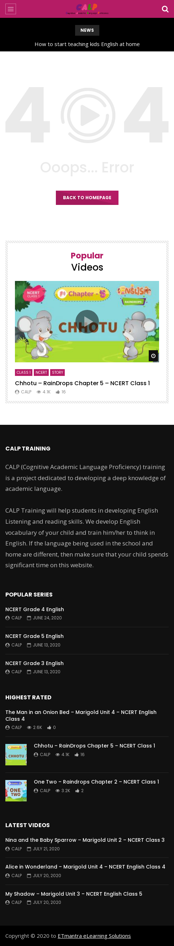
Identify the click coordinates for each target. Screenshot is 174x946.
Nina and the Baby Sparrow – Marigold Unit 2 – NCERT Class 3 (85, 840)
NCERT (41, 372)
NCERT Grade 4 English (34, 609)
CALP (26, 392)
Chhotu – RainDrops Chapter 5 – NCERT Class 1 (82, 383)
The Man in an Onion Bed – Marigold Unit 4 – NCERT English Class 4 (81, 716)
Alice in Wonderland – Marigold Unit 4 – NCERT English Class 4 (85, 866)
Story (57, 372)
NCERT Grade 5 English (34, 636)
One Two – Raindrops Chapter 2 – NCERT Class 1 (96, 781)
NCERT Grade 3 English (34, 663)
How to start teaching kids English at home (87, 43)
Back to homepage (87, 198)
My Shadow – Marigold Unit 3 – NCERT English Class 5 (73, 893)
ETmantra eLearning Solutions (94, 935)
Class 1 (24, 372)
